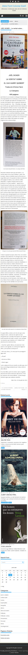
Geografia (3, 605)
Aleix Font (11, 32)
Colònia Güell (4, 597)
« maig (2, 586)
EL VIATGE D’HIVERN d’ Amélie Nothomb (7, 388)
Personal (3, 621)
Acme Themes (15, 652)
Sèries (2, 623)
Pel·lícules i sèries (5, 616)
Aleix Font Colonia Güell (14, 6)
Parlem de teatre (5, 638)
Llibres (3, 383)
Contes (2, 600)
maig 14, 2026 (4, 544)
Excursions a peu (5, 635)
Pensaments (4, 618)
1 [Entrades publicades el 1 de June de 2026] (2, 572)
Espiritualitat (4, 602)
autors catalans (4, 502)
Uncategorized (4, 626)
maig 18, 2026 (4, 492)
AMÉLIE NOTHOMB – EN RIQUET (21, 388)
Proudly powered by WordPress (8, 650)
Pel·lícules (3, 613)
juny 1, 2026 (4, 438)
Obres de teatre (5, 610)
